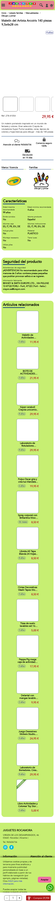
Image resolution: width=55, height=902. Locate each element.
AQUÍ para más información (12, 882)
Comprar (41, 898)
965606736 (12, 842)
